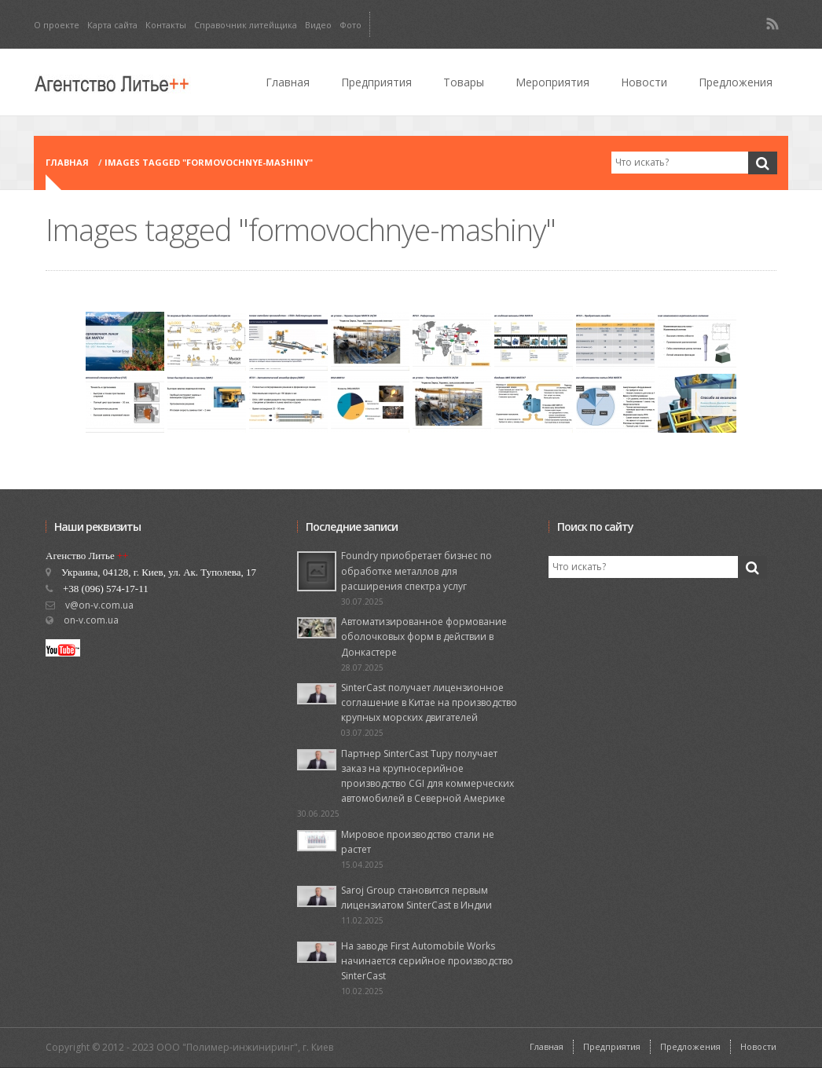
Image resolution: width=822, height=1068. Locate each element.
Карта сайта (112, 25)
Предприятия (376, 82)
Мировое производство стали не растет (417, 842)
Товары (463, 82)
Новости (644, 82)
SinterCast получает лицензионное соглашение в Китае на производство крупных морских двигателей (429, 702)
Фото (350, 25)
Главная (288, 82)
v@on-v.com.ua (99, 605)
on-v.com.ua (91, 620)
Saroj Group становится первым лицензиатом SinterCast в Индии (416, 897)
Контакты (165, 25)
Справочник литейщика (245, 25)
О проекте (56, 25)
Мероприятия (552, 82)
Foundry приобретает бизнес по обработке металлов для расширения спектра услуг (416, 570)
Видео (318, 25)
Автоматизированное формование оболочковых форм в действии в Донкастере (424, 636)
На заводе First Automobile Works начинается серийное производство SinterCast (427, 960)
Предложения (735, 82)
